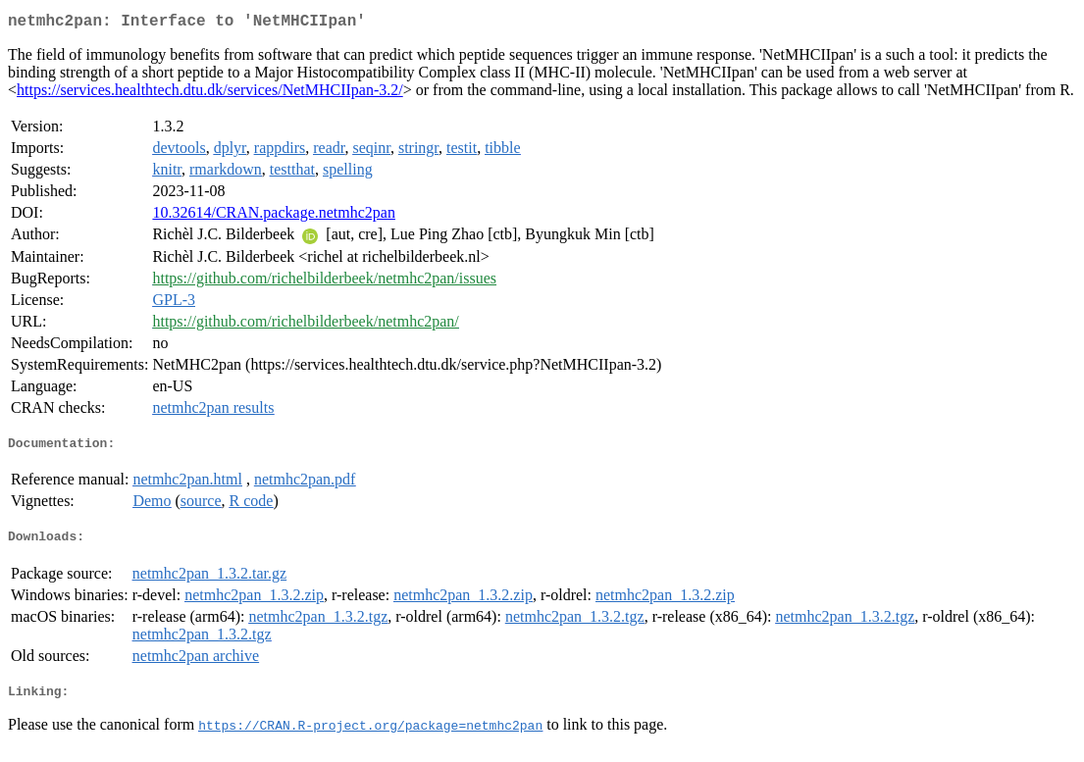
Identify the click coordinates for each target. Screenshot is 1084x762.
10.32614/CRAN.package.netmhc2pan (273, 216)
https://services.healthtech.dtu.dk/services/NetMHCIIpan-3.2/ (210, 93)
